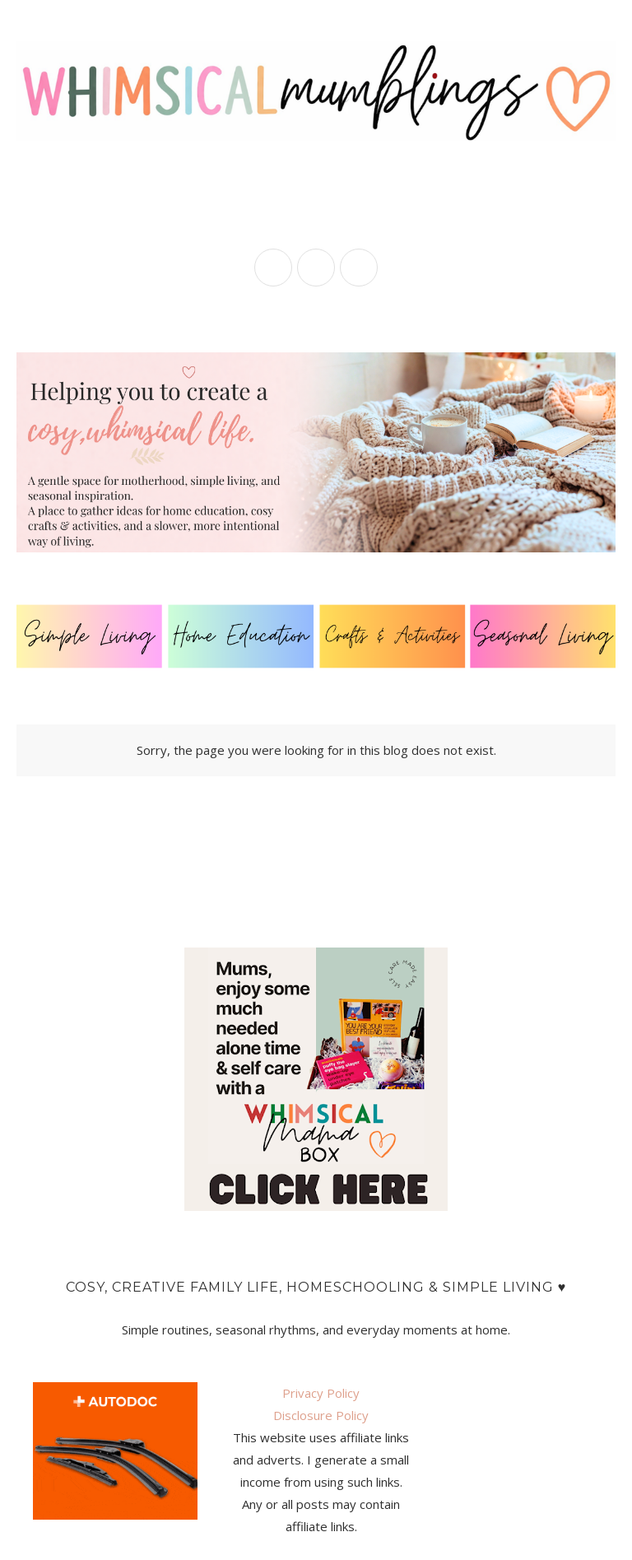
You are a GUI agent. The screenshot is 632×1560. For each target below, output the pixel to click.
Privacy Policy (321, 1393)
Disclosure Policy (321, 1415)
